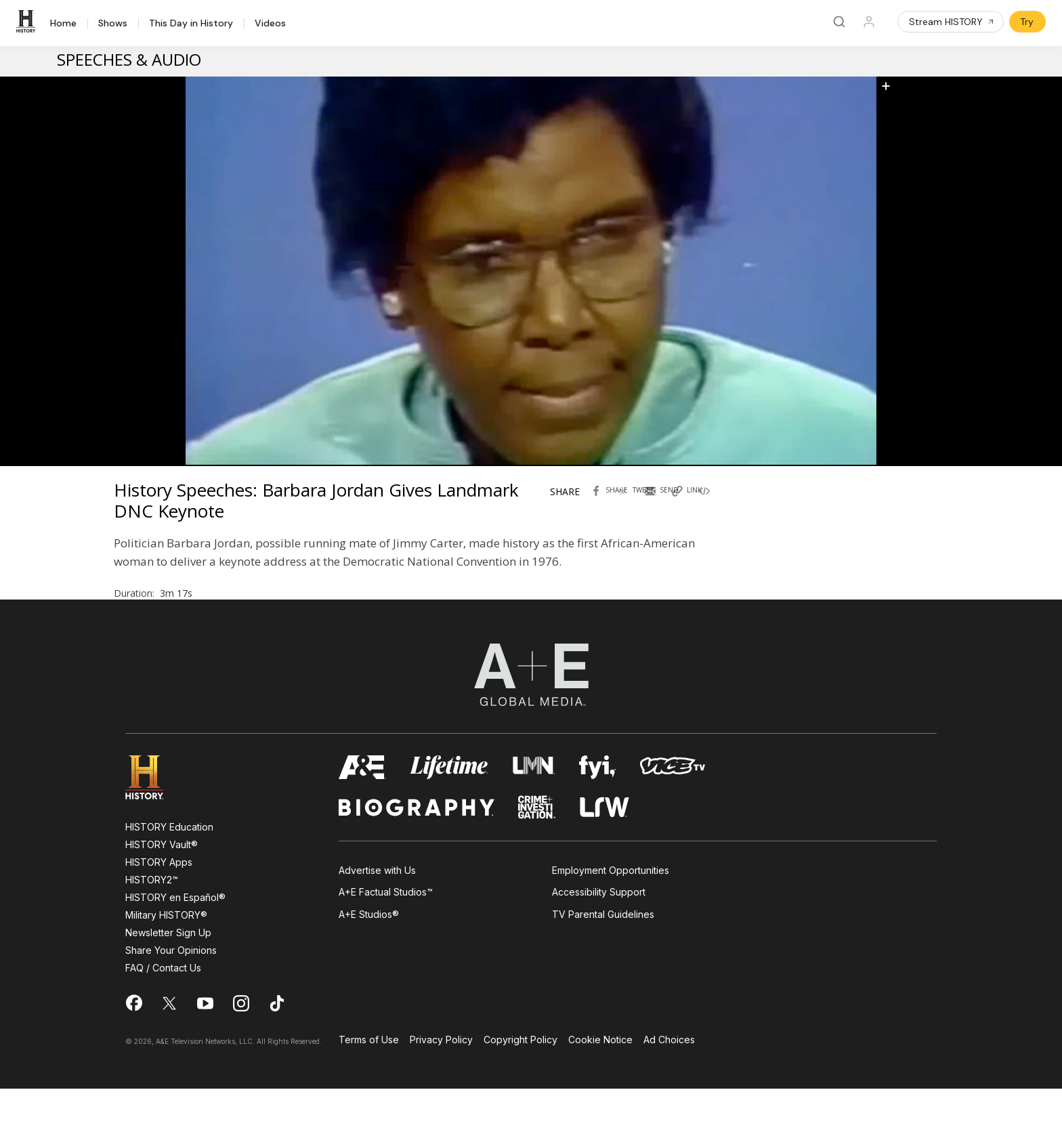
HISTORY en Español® (175, 940)
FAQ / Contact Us (163, 1011)
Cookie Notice (600, 1083)
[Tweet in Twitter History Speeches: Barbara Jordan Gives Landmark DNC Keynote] (638, 508)
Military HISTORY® (166, 958)
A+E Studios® (369, 957)
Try (1027, 22)
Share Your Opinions (171, 993)
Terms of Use (369, 1083)
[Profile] (869, 21)
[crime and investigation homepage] (537, 850)
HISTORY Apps (158, 905)
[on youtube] (205, 1047)
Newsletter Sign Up (168, 976)
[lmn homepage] (534, 810)
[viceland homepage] (672, 810)
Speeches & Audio (129, 59)
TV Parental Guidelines (603, 957)
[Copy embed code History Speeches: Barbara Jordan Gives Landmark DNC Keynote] (720, 508)
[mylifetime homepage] (449, 810)
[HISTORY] (27, 21)
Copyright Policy (520, 1083)
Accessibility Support (598, 935)
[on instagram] (241, 1047)
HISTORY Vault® (161, 888)
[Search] (839, 21)
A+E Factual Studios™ (386, 935)
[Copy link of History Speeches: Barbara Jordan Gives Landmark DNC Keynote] (692, 508)
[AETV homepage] (362, 810)
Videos (270, 23)
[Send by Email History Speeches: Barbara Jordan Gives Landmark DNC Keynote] (665, 508)
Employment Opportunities (610, 913)
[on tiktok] (277, 1047)
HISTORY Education (169, 870)
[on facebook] (133, 1046)
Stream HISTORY (952, 22)
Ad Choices (669, 1083)
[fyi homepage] (597, 810)
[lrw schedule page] (604, 850)
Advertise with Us (377, 913)
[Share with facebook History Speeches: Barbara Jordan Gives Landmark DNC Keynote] (611, 508)
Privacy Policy (441, 1083)
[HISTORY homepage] (154, 821)
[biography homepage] (416, 850)
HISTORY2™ (151, 923)
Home (63, 23)
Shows (112, 23)
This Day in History (191, 23)
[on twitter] (169, 1047)
